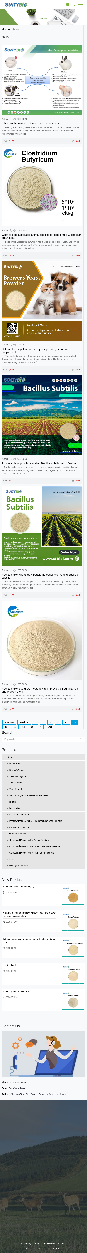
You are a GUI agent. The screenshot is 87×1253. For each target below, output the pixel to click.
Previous (24, 722)
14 (23, 727)
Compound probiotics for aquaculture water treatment (34, 846)
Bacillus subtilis (15, 808)
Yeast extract (14, 789)
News (15, 29)
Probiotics (10, 802)
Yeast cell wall (15, 783)
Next (50, 727)
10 (66, 722)
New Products (14, 763)
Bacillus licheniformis (18, 814)
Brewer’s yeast (15, 770)
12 (6, 727)
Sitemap (37, 1248)
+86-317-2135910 (17, 1082)
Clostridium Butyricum (18, 827)
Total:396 (9, 722)
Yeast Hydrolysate (16, 776)
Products (9, 750)
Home (6, 29)
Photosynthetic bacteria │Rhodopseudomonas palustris (34, 821)
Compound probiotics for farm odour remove (30, 853)
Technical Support (53, 1248)
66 (32, 727)
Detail (76, 141)
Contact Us (11, 1026)
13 (15, 727)
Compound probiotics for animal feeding (28, 840)
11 (75, 722)
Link (27, 1248)
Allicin (9, 859)
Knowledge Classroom (16, 865)
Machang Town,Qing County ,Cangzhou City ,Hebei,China (38, 1094)
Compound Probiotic (15, 833)
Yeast (8, 757)
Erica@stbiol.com (17, 1088)
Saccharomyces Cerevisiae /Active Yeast (27, 795)
